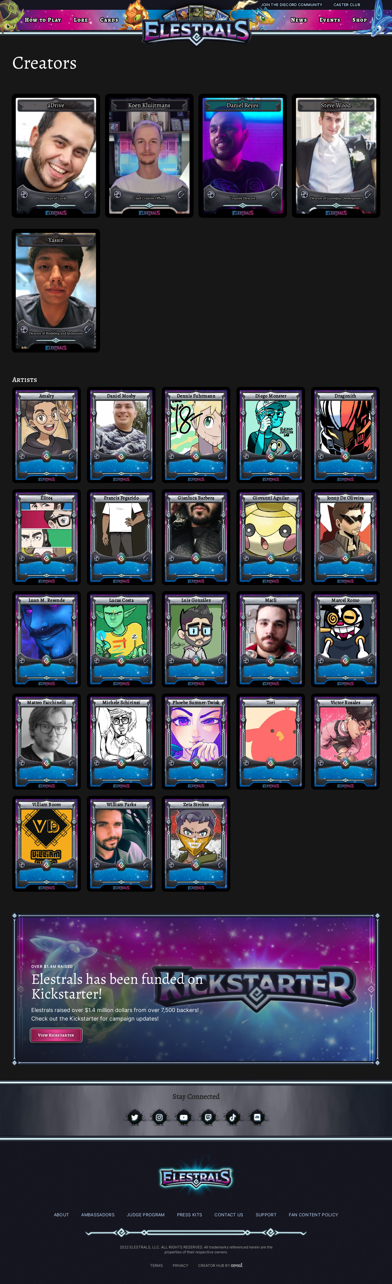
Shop (359, 20)
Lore (81, 20)
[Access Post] (46, 435)
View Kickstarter (56, 1035)
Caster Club (347, 4)
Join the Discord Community (291, 4)
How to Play (43, 20)
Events (330, 20)
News (299, 20)
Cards (109, 20)
